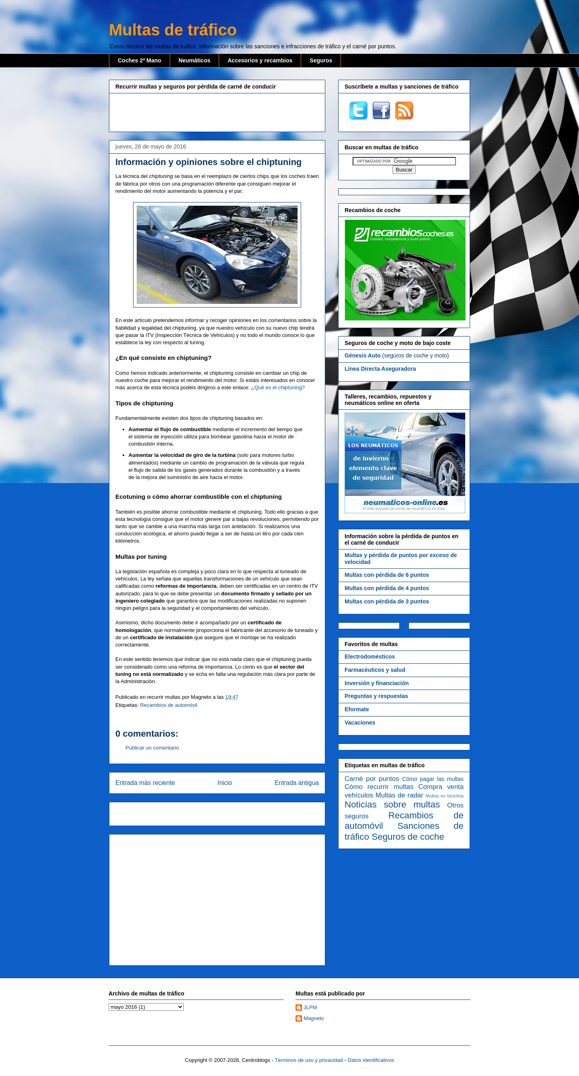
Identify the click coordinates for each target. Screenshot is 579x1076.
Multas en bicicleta (445, 795)
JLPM (310, 1007)
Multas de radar (399, 795)
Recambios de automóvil (168, 705)
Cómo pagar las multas (433, 779)
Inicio (225, 782)
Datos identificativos (371, 1060)
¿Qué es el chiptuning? (278, 387)
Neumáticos (194, 60)
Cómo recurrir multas (379, 787)
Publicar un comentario (152, 748)
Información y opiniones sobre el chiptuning (208, 162)
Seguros (321, 60)
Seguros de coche (408, 837)
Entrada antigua (297, 782)
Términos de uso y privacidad (309, 1060)
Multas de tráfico (173, 30)
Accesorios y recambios (260, 60)
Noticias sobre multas (392, 804)
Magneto (314, 1018)
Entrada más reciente (145, 782)
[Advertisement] (217, 111)
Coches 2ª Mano (139, 60)
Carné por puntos (372, 779)
